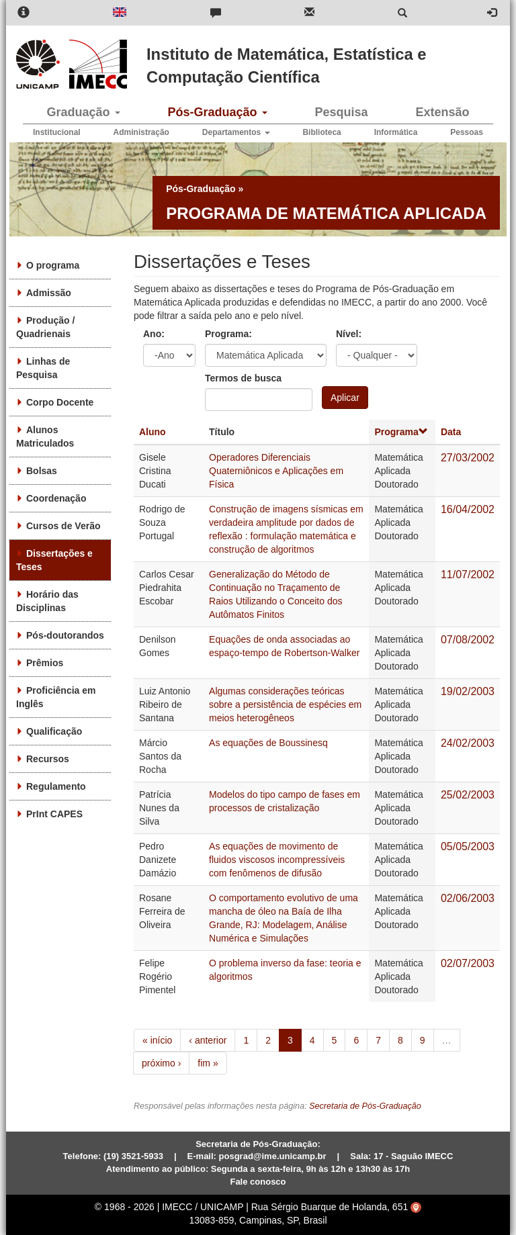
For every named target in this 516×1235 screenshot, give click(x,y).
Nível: (348, 333)
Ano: (154, 333)
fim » (208, 1063)
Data (451, 431)
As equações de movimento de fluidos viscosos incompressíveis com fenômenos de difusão (277, 859)
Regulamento (56, 786)
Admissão (48, 292)
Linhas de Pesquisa (43, 368)
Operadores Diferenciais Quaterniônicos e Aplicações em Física (276, 471)
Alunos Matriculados (45, 436)
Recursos (47, 758)
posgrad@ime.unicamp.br (273, 1156)
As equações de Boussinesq (268, 742)
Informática (396, 132)
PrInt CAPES (54, 814)
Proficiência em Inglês (56, 697)
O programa (52, 265)
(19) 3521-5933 (133, 1156)
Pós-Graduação (217, 112)
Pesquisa (341, 112)
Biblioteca (321, 132)
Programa (400, 431)
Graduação (83, 112)
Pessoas (466, 132)
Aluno (152, 431)
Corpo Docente (59, 402)
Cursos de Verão (63, 525)
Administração (141, 132)
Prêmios (44, 662)
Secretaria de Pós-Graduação (365, 1106)
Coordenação (56, 498)
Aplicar (345, 397)
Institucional (57, 132)
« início (157, 1040)
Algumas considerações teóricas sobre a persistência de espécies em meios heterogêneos (285, 704)
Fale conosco (258, 1182)
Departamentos (236, 132)
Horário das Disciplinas (47, 601)
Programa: (228, 333)
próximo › (161, 1063)
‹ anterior (207, 1040)
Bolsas (41, 470)
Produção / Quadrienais (45, 327)
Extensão (442, 112)
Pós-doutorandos (65, 635)
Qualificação (54, 731)
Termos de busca (243, 378)
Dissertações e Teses (54, 560)
